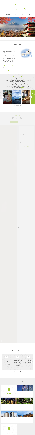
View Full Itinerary (6, 70)
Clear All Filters (2, 266)
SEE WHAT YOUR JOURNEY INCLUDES (8, 65)
